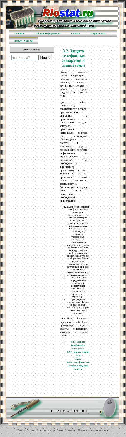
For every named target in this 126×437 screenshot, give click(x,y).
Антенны (31, 430)
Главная (21, 430)
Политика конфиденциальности (93, 430)
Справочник (70, 430)
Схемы (60, 430)
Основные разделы (46, 430)
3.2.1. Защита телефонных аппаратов (78, 345)
